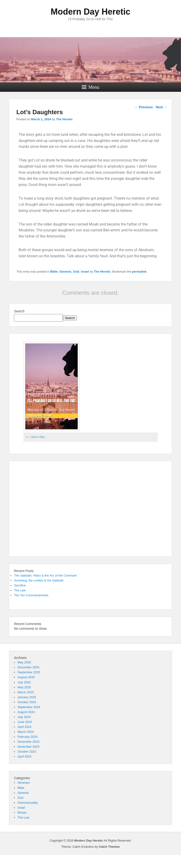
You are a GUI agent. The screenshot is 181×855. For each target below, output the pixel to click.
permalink (139, 271)
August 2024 (26, 712)
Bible (54, 271)
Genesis (65, 271)
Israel (85, 271)
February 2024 (27, 736)
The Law (20, 590)
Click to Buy (37, 437)
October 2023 (26, 751)
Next (161, 107)
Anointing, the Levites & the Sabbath (38, 580)
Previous (144, 107)
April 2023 (24, 756)
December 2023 (28, 741)
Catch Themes (109, 846)
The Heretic (64, 119)
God (76, 271)
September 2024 (28, 707)
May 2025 (24, 687)
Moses (21, 812)
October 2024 (26, 702)
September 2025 (28, 672)
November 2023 (28, 746)
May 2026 (24, 662)
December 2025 (28, 667)
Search (19, 311)
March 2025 (25, 692)
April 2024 (24, 727)
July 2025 (24, 682)
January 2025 (26, 697)
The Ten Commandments (31, 595)
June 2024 (24, 722)
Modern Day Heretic (90, 11)
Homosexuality (27, 802)
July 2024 (24, 717)
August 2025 (26, 677)
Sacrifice (20, 585)
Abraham (23, 782)
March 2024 (25, 732)
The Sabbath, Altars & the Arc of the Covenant (45, 575)
